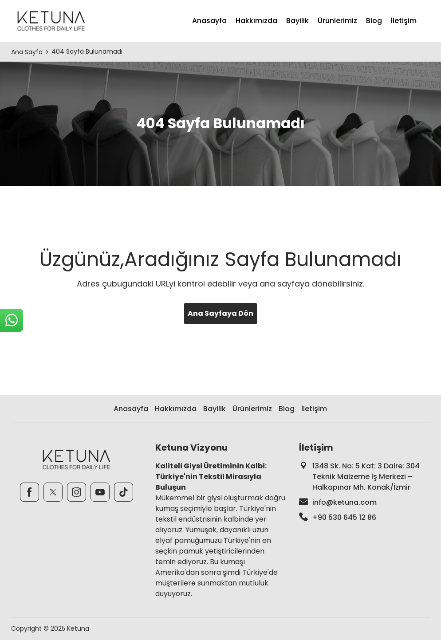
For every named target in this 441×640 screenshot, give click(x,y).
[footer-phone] (364, 517)
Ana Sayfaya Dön (220, 313)
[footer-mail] (364, 502)
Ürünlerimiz (337, 21)
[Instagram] (76, 492)
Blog (374, 21)
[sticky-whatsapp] (11, 320)
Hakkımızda (256, 21)
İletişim (404, 21)
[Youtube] (100, 492)
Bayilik (297, 21)
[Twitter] (53, 492)
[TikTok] (123, 492)
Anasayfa (209, 21)
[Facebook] (29, 492)
